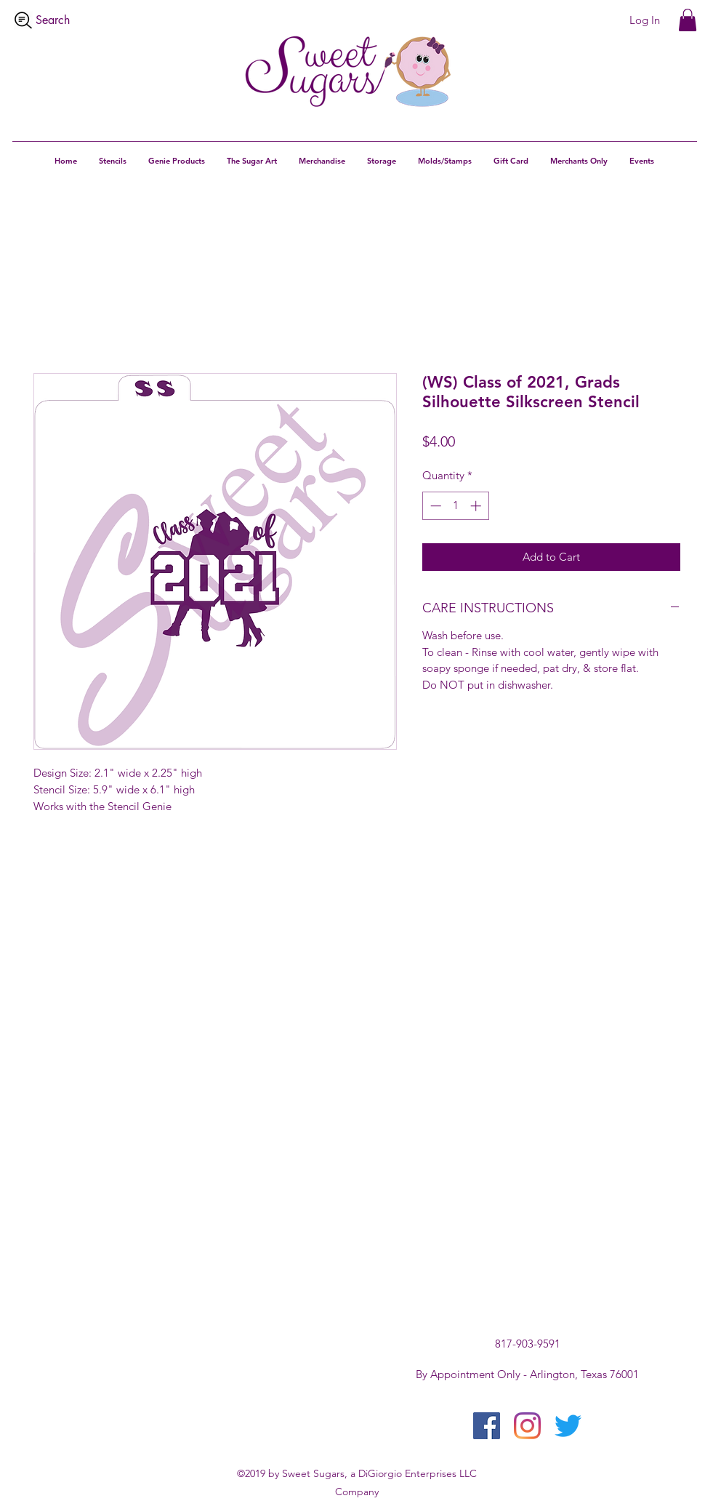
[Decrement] (434, 505)
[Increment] (477, 505)
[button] (687, 20)
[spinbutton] (455, 505)
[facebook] (486, 1425)
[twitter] (568, 1425)
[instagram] (527, 1425)
